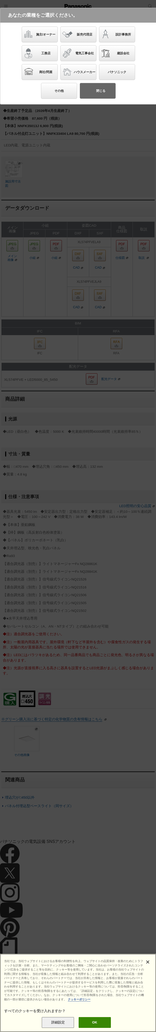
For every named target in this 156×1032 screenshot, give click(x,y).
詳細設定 (58, 1023)
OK (94, 1023)
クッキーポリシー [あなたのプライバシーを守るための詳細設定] (79, 999)
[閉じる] (147, 962)
